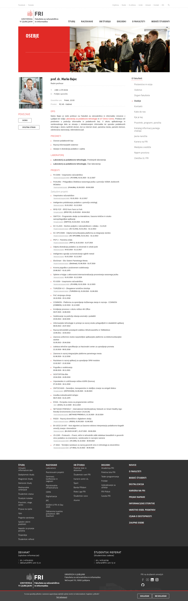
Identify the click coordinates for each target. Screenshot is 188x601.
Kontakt (156, 5)
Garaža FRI (106, 496)
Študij (71, 21)
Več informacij (61, 597)
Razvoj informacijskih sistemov (65, 145)
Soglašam (144, 596)
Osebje (162, 30)
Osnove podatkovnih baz (63, 141)
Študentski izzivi (81, 496)
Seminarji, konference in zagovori (52, 478)
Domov (148, 30)
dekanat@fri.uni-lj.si (30, 562)
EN (163, 5)
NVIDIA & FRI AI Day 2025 (54, 506)
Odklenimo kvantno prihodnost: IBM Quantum (54, 513)
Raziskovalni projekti (55, 472)
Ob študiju (105, 21)
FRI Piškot (105, 491)
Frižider (104, 481)
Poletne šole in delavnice (80, 469)
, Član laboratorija (77, 164)
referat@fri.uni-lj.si (105, 562)
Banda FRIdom (80, 487)
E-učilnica (132, 5)
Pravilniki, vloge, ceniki (25, 503)
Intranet (148, 5)
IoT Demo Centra (107, 119)
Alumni (77, 500)
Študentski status (26, 494)
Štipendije (22, 535)
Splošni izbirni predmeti (24, 523)
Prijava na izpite (25, 509)
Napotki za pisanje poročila (26, 529)
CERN (48, 492)
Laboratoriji (51, 468)
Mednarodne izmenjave (23, 488)
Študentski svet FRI (82, 474)
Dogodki (121, 21)
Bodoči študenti (160, 21)
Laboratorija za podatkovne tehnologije (81, 119)
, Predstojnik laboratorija (79, 160)
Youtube (31, 5)
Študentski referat (26, 539)
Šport (76, 483)
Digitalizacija (51, 496)
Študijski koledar (25, 498)
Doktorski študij (25, 483)
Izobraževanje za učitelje (108, 486)
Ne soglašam (160, 596)
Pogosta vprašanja (26, 517)
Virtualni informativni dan (25, 469)
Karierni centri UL (81, 479)
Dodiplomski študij (26, 474)
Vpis (20, 513)
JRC (47, 500)
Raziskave (87, 21)
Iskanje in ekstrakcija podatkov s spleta (69, 149)
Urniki (141, 5)
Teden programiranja (110, 476)
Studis (124, 5)
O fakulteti (138, 21)
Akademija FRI (107, 468)
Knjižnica (116, 5)
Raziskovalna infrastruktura (52, 486)
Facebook (21, 5)
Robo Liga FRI (80, 491)
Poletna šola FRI (108, 472)
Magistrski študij (25, 479)
